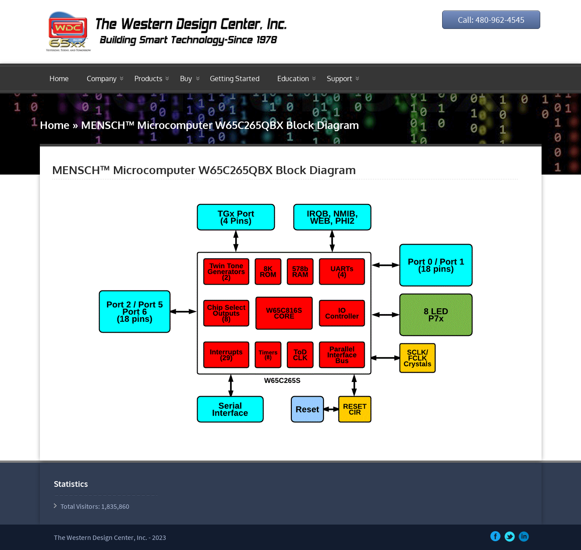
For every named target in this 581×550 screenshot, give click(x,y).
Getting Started (234, 78)
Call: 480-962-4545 (491, 19)
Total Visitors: (80, 506)
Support (339, 78)
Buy (186, 78)
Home (59, 78)
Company (102, 78)
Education (293, 78)
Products (148, 78)
